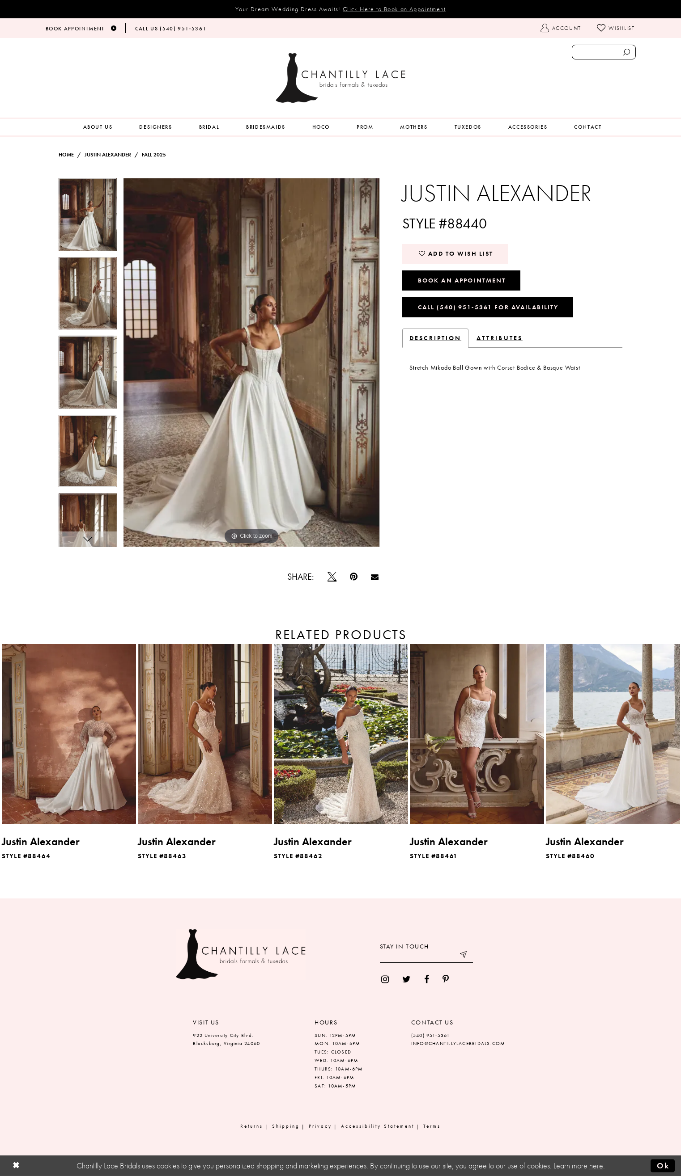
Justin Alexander (108, 154)
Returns (251, 1126)
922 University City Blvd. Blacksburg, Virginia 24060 (226, 1039)
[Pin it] (353, 576)
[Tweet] (332, 576)
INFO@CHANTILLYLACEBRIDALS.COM (458, 1043)
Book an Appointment (462, 280)
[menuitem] (98, 127)
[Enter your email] (426, 956)
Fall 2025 (154, 154)
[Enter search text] (603, 52)
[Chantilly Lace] (340, 78)
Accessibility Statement (377, 1126)
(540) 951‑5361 (430, 1035)
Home (66, 154)
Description (435, 338)
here (596, 1166)
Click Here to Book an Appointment (394, 9)
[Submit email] (464, 956)
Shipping (286, 1126)
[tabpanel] (88, 217)
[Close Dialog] (16, 1166)
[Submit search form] (626, 52)
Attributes (500, 338)
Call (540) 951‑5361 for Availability (488, 307)
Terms (432, 1126)
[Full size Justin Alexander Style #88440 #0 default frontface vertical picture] (251, 362)
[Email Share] (374, 576)
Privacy (320, 1126)
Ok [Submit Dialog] (663, 1166)
